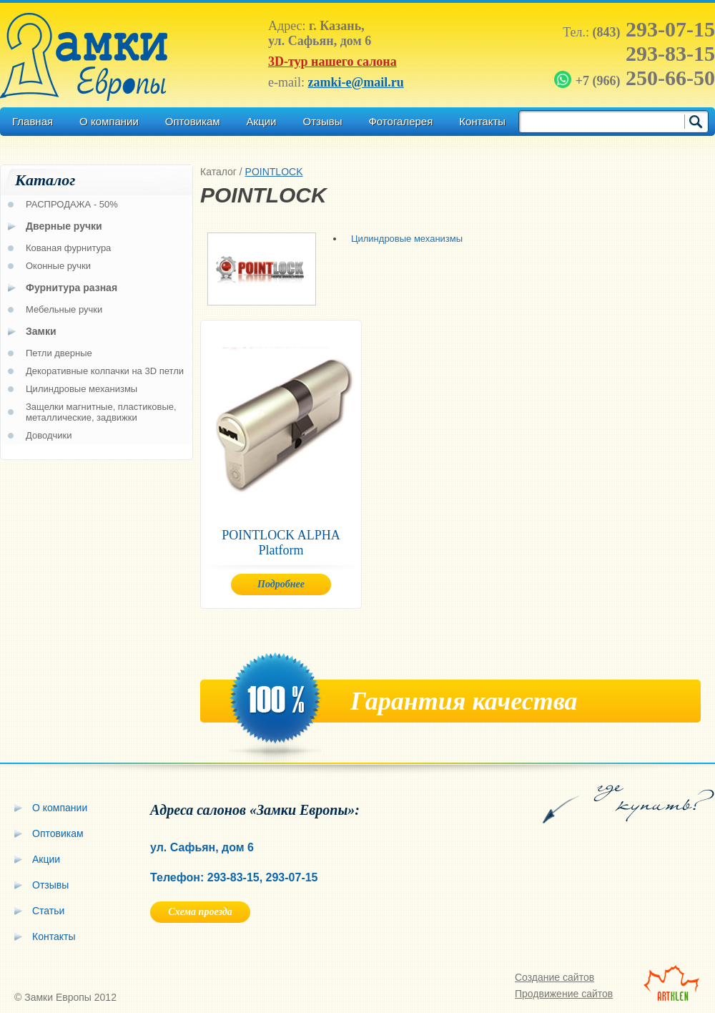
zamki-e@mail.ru (355, 82)
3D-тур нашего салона (332, 61)
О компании (109, 121)
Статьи (48, 910)
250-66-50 (636, 77)
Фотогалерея (400, 121)
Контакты (482, 121)
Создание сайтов (554, 977)
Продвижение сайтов (564, 993)
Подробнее (281, 584)
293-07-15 (654, 29)
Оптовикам (192, 121)
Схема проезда (200, 911)
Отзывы (322, 121)
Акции (262, 121)
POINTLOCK (274, 171)
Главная (32, 121)
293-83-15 (670, 53)
